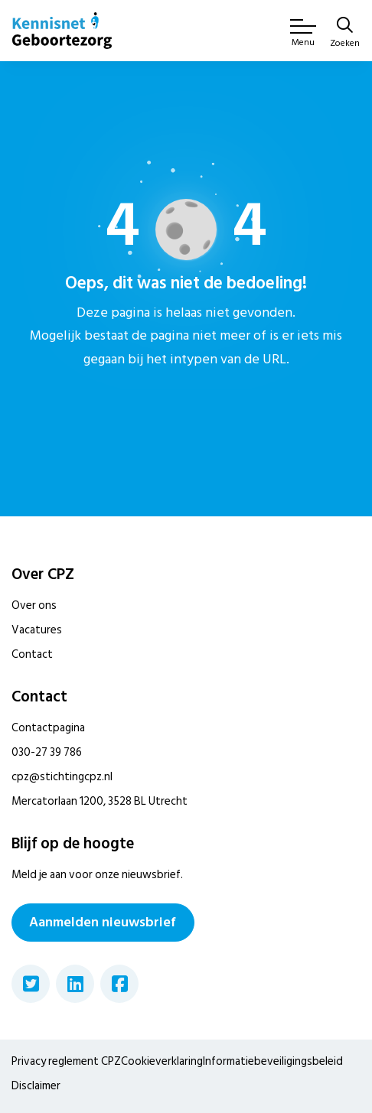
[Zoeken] (345, 33)
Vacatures (36, 629)
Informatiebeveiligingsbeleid (273, 1061)
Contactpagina (48, 727)
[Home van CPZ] (62, 30)
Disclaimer (35, 1085)
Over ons (34, 605)
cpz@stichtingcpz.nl (62, 776)
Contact (32, 654)
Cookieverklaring (162, 1061)
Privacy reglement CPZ (66, 1061)
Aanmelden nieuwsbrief (102, 922)
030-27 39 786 (46, 752)
